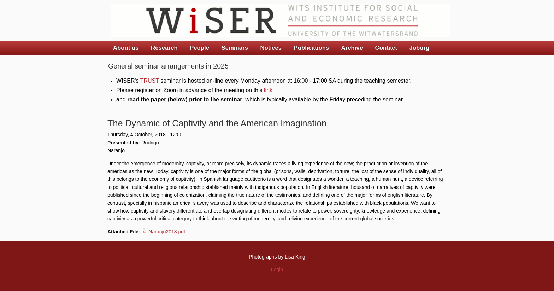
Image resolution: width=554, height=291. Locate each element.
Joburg (419, 47)
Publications (311, 47)
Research (164, 47)
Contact (386, 47)
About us (126, 47)
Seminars (235, 47)
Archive (352, 47)
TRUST (149, 81)
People (199, 47)
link (268, 90)
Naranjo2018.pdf (166, 231)
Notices (271, 47)
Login (277, 269)
